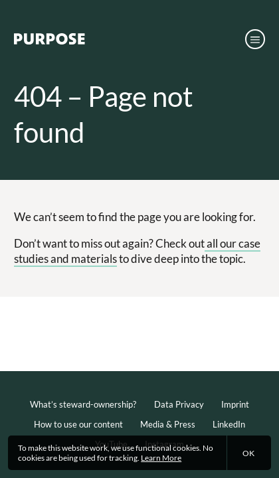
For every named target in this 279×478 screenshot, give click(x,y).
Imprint (235, 404)
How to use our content (78, 424)
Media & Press (167, 424)
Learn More (161, 458)
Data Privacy (179, 404)
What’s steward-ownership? (83, 404)
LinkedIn (229, 424)
